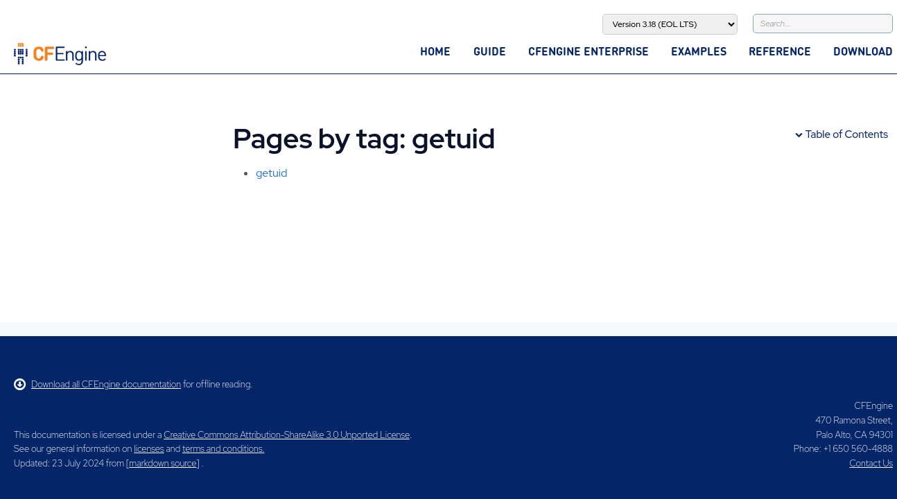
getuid (271, 173)
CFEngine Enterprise (588, 51)
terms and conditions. (223, 449)
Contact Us (871, 463)
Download (863, 51)
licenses (149, 449)
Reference (780, 51)
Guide (489, 51)
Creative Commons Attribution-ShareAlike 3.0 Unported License (286, 435)
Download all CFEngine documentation (97, 384)
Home (435, 51)
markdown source (162, 463)
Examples (698, 51)
